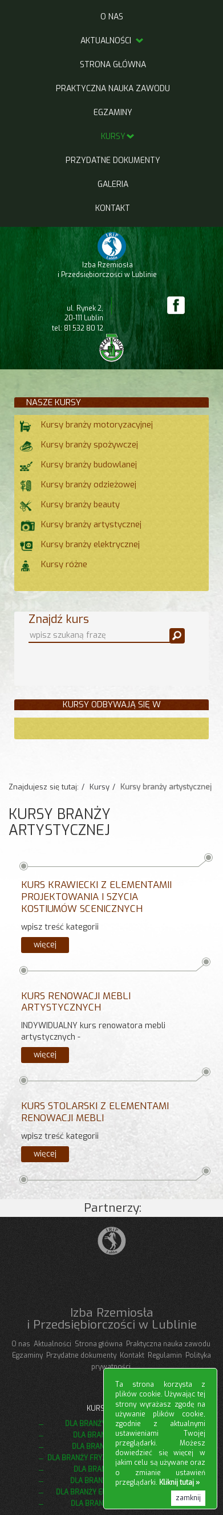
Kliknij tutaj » (179, 1482)
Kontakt (112, 208)
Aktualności (112, 40)
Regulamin (165, 1355)
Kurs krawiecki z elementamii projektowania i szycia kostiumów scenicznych (96, 896)
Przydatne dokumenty (113, 160)
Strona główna (113, 64)
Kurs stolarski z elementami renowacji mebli (95, 1112)
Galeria (113, 184)
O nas (111, 16)
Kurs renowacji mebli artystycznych (76, 1002)
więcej (45, 944)
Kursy (113, 136)
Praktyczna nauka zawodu (113, 88)
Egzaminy (113, 112)
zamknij (188, 1497)
